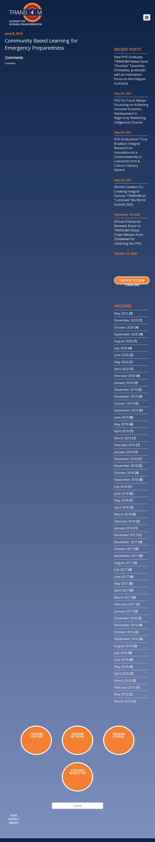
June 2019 (121, 417)
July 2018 (120, 486)
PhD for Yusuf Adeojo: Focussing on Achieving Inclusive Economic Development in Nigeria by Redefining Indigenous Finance (131, 111)
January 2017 (123, 611)
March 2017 (122, 597)
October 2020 (124, 327)
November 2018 (126, 466)
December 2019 (125, 389)
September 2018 (126, 479)
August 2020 (123, 341)
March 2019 (122, 438)
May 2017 (121, 583)
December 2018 (125, 459)
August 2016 (123, 646)
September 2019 (126, 410)
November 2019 (126, 396)
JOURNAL (118, 736)
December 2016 (125, 618)
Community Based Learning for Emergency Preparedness (41, 44)
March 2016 (122, 680)
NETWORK (77, 736)
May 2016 (121, 667)
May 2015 (121, 694)
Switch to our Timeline (131, 282)
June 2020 (121, 355)
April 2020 (121, 369)
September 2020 (126, 334)
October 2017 (124, 549)
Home (13, 815)
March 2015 (122, 701)
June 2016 (121, 659)
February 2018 (124, 521)
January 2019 (123, 452)
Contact (13, 819)
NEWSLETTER (77, 773)
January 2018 (123, 528)
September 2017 (126, 556)
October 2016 (124, 632)
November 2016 (126, 625)
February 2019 (124, 445)
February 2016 (124, 687)
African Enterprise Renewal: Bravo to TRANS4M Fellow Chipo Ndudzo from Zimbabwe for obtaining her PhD (128, 232)
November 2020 (126, 320)
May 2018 (121, 500)
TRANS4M (77, 734)
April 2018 (121, 507)
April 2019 (121, 431)
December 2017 (125, 535)
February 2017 (124, 604)
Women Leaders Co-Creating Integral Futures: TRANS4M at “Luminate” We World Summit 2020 (130, 196)
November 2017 (126, 542)
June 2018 (121, 493)
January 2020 (123, 383)
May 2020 (121, 362)
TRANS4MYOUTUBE (37, 735)
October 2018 (124, 473)
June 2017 (121, 577)
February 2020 (124, 376)
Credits (13, 823)
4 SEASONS (77, 770)
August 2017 (123, 563)
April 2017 (121, 590)
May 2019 (121, 424)
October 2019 (124, 403)
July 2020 (120, 348)
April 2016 (121, 673)
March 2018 (122, 514)
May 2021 (121, 313)
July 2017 (120, 569)
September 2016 (126, 639)
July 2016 (120, 653)
